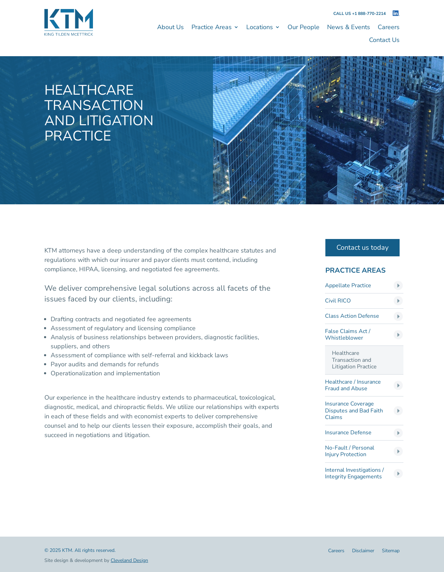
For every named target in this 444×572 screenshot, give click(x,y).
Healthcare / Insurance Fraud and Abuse (353, 385)
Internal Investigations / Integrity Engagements (354, 473)
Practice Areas (211, 28)
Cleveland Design (129, 560)
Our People (303, 28)
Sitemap (391, 551)
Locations (259, 28)
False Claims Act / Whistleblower (347, 334)
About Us (170, 28)
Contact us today (362, 247)
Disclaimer (363, 551)
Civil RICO (338, 301)
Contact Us (384, 40)
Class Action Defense (352, 316)
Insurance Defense (348, 432)
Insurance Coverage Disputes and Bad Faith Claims (354, 411)
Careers (389, 28)
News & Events (348, 28)
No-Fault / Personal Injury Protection (349, 451)
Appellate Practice (348, 285)
